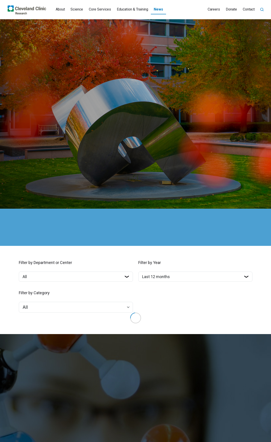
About (60, 9)
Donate (231, 9)
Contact (249, 9)
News (158, 9)
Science (76, 9)
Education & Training (132, 9)
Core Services (100, 9)
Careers (214, 9)
